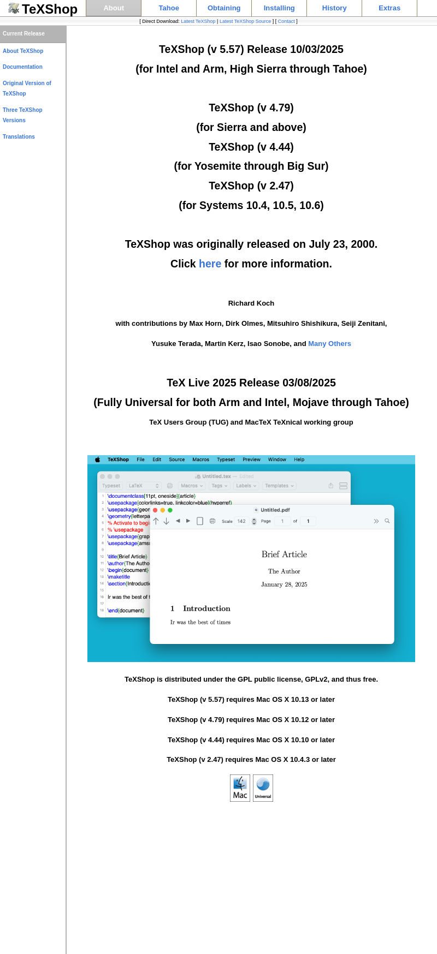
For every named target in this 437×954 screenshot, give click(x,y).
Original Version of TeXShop (27, 88)
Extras (389, 8)
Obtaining (224, 8)
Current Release (24, 34)
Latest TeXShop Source (245, 21)
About (113, 8)
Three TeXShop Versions (23, 115)
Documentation (23, 67)
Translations (19, 137)
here (210, 264)
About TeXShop (23, 51)
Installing (279, 8)
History (334, 8)
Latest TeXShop (198, 21)
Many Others (329, 343)
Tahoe (169, 8)
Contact (286, 21)
